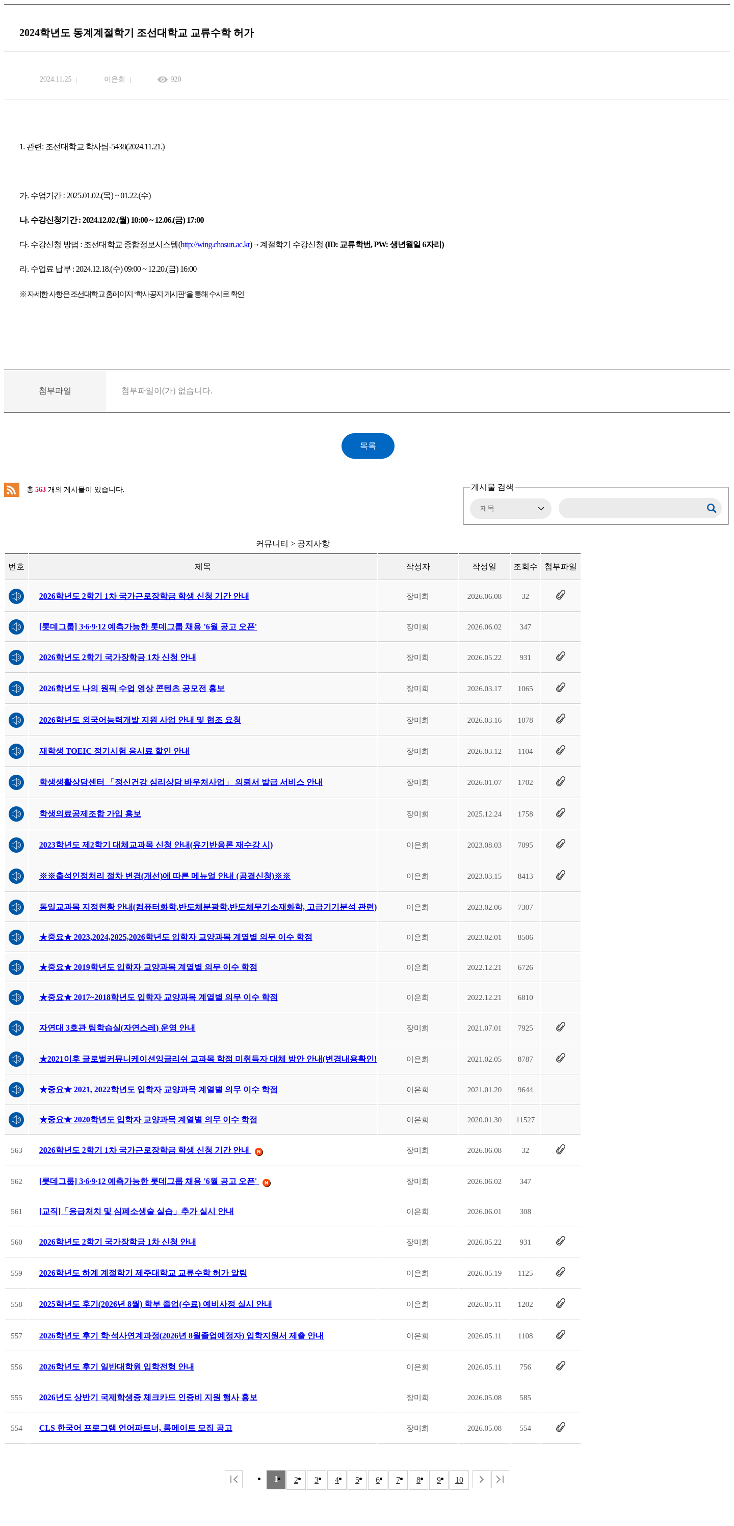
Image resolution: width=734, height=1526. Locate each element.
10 (459, 1480)
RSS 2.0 (11, 490)
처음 (234, 1479)
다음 (481, 1479)
